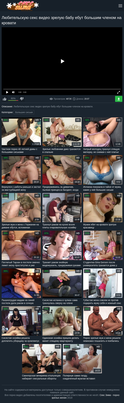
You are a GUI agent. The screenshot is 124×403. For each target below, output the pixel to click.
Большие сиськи (24, 112)
